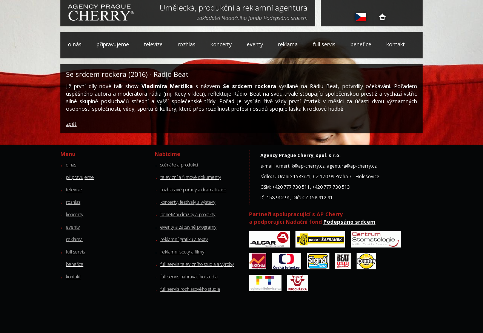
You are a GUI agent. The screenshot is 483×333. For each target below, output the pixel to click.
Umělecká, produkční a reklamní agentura (234, 8)
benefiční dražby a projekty (187, 214)
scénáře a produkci (179, 165)
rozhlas (186, 44)
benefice (361, 44)
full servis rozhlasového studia (190, 289)
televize (153, 44)
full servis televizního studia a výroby (197, 264)
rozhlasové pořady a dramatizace (193, 189)
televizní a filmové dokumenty (190, 177)
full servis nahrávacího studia (189, 276)
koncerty (221, 44)
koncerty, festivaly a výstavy (187, 202)
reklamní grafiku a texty (184, 239)
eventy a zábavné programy (188, 227)
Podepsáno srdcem (349, 221)
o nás (75, 44)
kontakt (395, 44)
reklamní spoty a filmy (182, 252)
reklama (288, 44)
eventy (255, 44)
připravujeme (113, 44)
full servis (324, 44)
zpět (71, 123)
